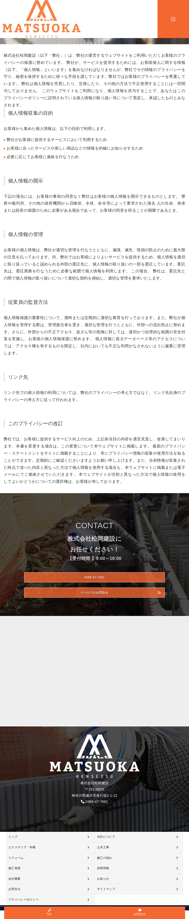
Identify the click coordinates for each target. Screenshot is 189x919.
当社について (106, 836)
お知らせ (103, 878)
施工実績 (14, 868)
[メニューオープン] (165, 18)
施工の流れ (104, 858)
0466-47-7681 (97, 802)
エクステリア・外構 (22, 847)
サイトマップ (106, 889)
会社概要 (14, 878)
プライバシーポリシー (23, 899)
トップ (12, 836)
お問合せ (14, 889)
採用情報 (103, 868)
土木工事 (103, 847)
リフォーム (16, 858)
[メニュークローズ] (167, 19)
